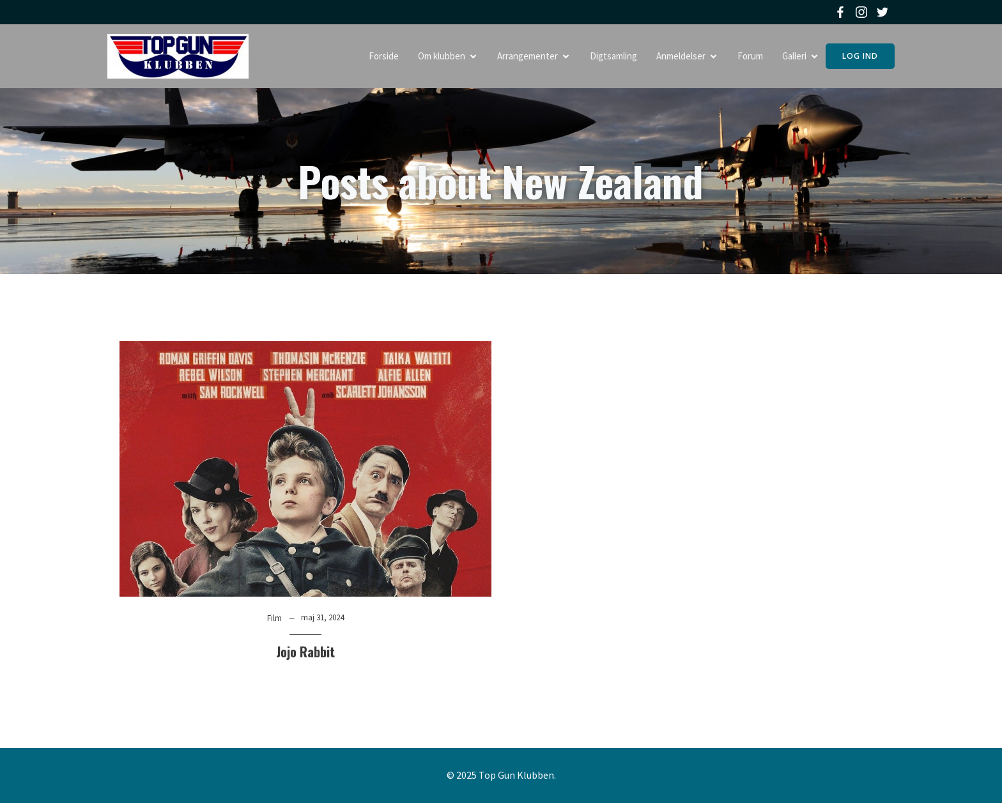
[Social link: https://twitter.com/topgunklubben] (884, 12)
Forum (750, 56)
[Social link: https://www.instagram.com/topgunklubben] (863, 12)
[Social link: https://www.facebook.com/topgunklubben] (841, 12)
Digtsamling (613, 56)
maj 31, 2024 (322, 617)
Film (274, 618)
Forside (384, 56)
